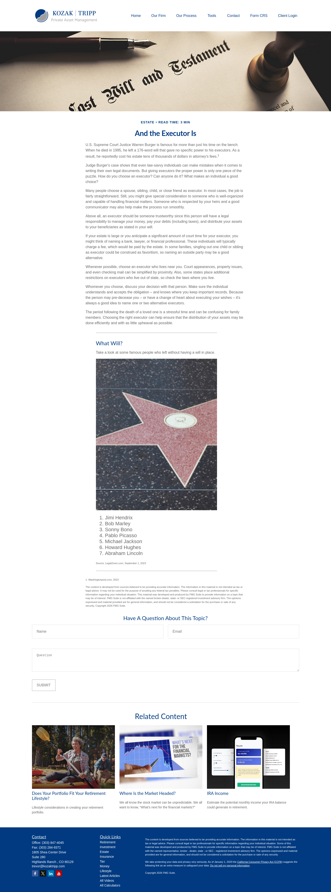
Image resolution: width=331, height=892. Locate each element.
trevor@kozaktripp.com (48, 866)
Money (104, 866)
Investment (107, 847)
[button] (136, 16)
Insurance (107, 856)
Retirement (107, 842)
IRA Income (217, 793)
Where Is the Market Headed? (147, 793)
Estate (104, 852)
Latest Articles (110, 876)
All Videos (107, 880)
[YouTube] (59, 873)
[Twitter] (43, 873)
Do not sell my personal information (229, 865)
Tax (102, 861)
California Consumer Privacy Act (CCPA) (259, 861)
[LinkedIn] (51, 873)
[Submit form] (44, 685)
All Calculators (110, 885)
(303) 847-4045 (53, 842)
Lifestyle (105, 871)
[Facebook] (35, 873)
